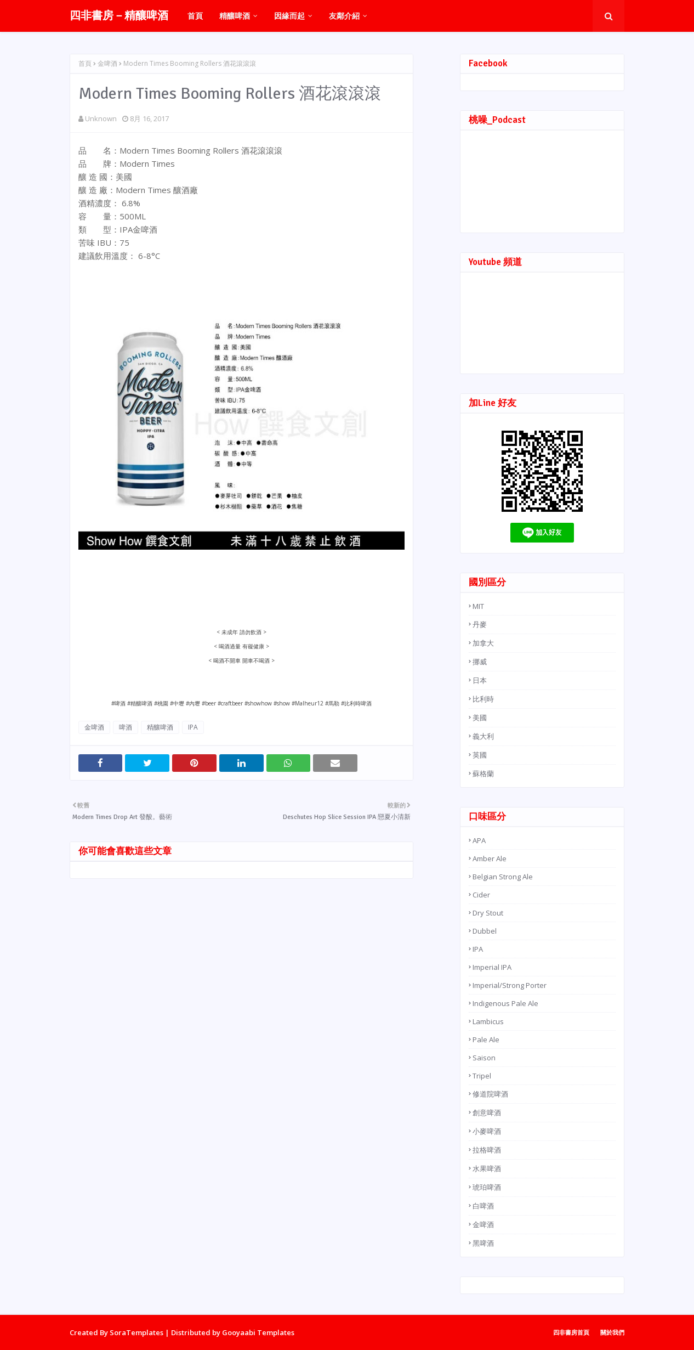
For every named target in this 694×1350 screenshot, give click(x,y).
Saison (484, 1058)
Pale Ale (486, 1039)
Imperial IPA (492, 967)
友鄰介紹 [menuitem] (344, 15)
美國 (480, 717)
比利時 (483, 699)
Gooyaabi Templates (258, 1332)
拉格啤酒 (487, 1150)
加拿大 (483, 643)
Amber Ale (490, 858)
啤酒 (125, 727)
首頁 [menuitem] (195, 15)
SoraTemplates (136, 1332)
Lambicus (488, 1021)
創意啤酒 (487, 1112)
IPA (193, 727)
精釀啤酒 (160, 727)
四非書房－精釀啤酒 (119, 15)
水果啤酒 (487, 1168)
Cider (481, 895)
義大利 (483, 736)
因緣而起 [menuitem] (289, 15)
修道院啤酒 (490, 1094)
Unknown (101, 118)
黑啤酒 (483, 1243)
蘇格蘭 (483, 773)
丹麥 (480, 624)
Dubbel (485, 931)
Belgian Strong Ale (503, 877)
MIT (478, 606)
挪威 (480, 661)
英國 (480, 755)
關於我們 (612, 1332)
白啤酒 (483, 1206)
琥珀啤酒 (487, 1187)
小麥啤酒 (487, 1131)
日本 (480, 680)
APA (479, 840)
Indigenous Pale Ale (505, 1003)
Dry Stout (488, 913)
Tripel (482, 1076)
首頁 (85, 63)
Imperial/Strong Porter (510, 985)
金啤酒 (107, 63)
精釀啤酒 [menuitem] (234, 15)
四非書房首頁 (571, 1332)
